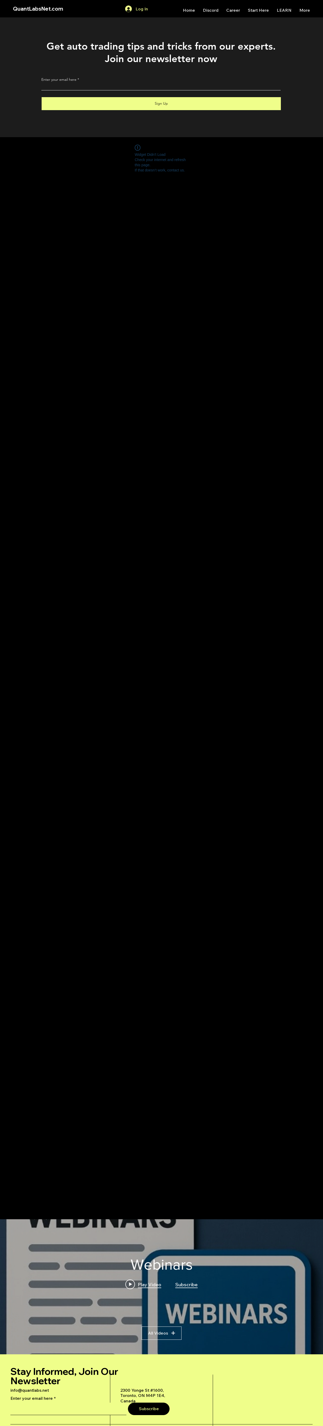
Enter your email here (58, 79)
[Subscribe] (149, 1409)
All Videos (161, 1333)
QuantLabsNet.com (38, 8)
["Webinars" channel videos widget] (161, 1286)
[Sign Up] (161, 103)
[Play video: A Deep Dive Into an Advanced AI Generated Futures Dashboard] (143, 1284)
